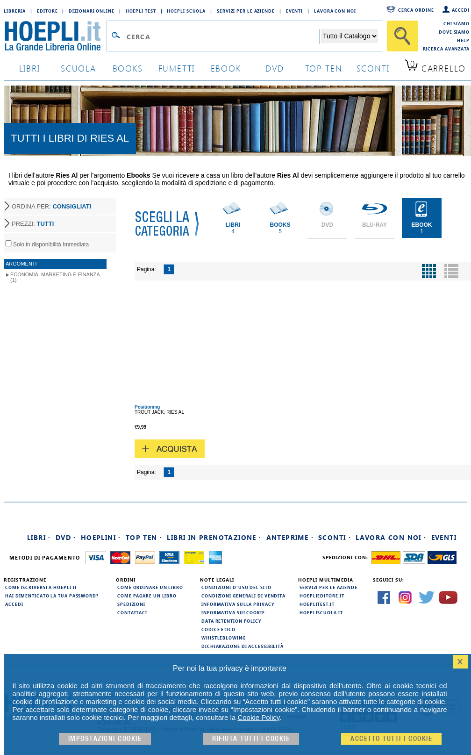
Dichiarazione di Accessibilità (242, 646)
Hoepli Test (141, 11)
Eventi (294, 11)
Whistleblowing (223, 637)
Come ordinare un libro (150, 587)
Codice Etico (218, 629)
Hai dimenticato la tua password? (52, 595)
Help (463, 40)
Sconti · (334, 537)
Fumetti (176, 68)
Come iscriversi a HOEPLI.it (41, 587)
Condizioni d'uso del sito (236, 587)
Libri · (39, 537)
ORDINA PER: (51, 206)
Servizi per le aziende (246, 11)
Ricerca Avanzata (446, 48)
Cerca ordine (416, 10)
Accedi (461, 10)
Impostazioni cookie (105, 738)
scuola (78, 68)
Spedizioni (131, 604)
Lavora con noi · (391, 537)
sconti (373, 68)
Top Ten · (144, 537)
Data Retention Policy (231, 621)
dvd (274, 68)
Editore (47, 11)
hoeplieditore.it (322, 595)
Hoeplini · (101, 537)
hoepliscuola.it (321, 612)
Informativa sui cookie (233, 612)
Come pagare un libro (147, 595)
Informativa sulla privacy (237, 604)
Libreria (15, 11)
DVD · (66, 537)
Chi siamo (456, 23)
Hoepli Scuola (186, 11)
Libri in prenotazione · (214, 537)
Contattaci (132, 612)
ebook (226, 68)
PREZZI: (33, 223)
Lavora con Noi (335, 11)
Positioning (147, 407)
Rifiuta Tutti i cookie (251, 738)
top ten (324, 68)
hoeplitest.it (317, 604)
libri (29, 68)
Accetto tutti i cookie (391, 738)
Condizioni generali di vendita (243, 595)
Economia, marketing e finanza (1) (55, 277)
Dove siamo (454, 32)
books (128, 68)
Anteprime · (290, 537)
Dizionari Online (91, 11)
